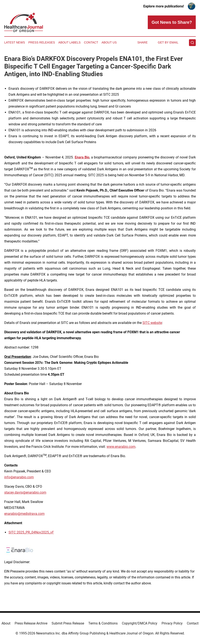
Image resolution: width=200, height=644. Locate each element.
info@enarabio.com (19, 477)
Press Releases (41, 42)
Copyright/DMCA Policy (139, 623)
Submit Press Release (68, 623)
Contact (91, 42)
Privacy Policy (172, 623)
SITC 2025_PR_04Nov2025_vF (31, 532)
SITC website (152, 323)
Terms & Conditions (103, 623)
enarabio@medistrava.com (24, 514)
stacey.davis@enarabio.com (25, 492)
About (5, 623)
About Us (109, 42)
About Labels (69, 42)
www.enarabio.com (121, 447)
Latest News (14, 42)
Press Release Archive (31, 623)
